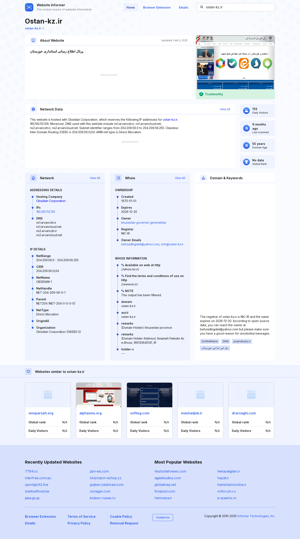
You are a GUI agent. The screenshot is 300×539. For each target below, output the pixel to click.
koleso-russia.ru (102, 498)
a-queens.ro (226, 498)
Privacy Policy (79, 523)
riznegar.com (100, 491)
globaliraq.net (165, 485)
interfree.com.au (38, 478)
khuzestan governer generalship (143, 222)
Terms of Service (82, 516)
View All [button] (225, 109)
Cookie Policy (121, 516)
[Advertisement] (109, 86)
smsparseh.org (41, 413)
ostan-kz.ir (34, 28)
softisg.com (139, 413)
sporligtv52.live (36, 485)
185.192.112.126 (45, 211)
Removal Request (124, 523)
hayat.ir (223, 478)
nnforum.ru (226, 491)
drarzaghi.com (244, 413)
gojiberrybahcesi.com (107, 485)
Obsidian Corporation (51, 201)
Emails (183, 7)
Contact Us (163, 517)
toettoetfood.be (37, 491)
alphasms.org (90, 413)
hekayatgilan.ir (228, 471)
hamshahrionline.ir (231, 485)
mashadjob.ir (191, 413)
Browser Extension (157, 7)
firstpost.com (165, 491)
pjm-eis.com (99, 471)
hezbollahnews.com (170, 471)
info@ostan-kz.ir (172, 244)
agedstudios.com (168, 478)
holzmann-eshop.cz (105, 478)
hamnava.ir (163, 498)
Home (130, 7)
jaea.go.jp (32, 498)
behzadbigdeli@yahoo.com (140, 244)
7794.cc (31, 471)
